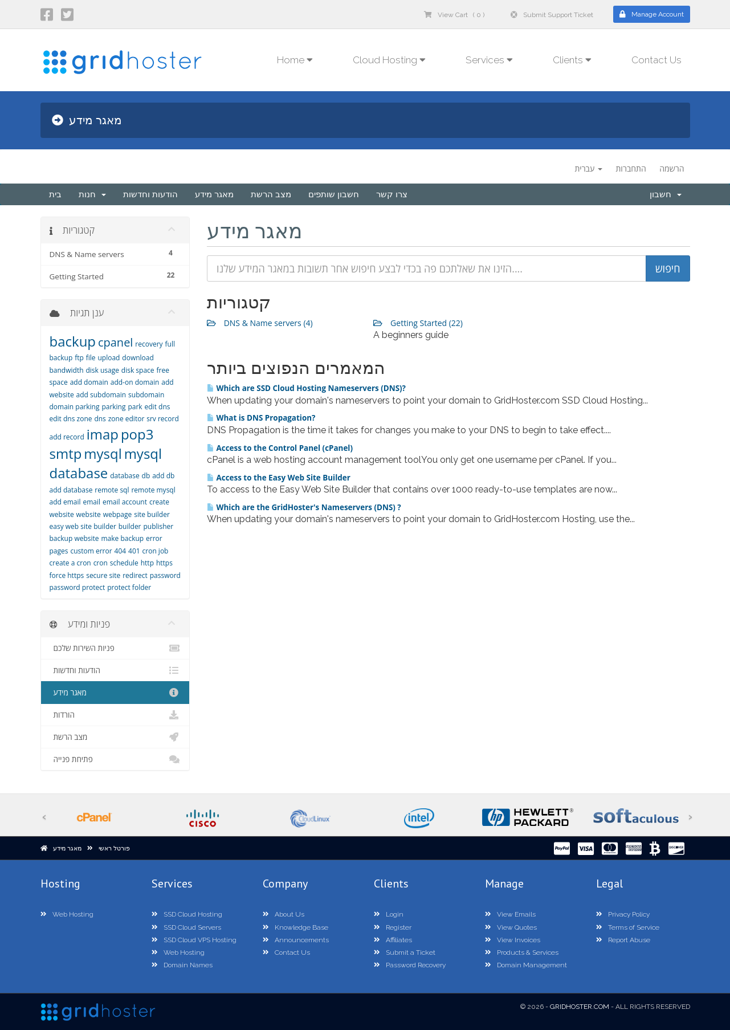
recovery (148, 344)
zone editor (126, 419)
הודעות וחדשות (150, 194)
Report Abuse (623, 940)
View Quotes (511, 927)
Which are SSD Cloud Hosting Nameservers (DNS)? (306, 388)
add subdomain (101, 395)
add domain (89, 382)
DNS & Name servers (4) (260, 322)
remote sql (112, 490)
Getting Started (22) (418, 322)
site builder (152, 514)
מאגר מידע (214, 194)
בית (55, 194)
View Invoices (512, 940)
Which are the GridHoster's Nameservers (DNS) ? (304, 507)
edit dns (157, 407)
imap (103, 434)
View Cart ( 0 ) (454, 15)
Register (392, 927)
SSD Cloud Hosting (187, 914)
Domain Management (526, 965)
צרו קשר (391, 194)
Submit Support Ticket (552, 15)
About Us (283, 914)
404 (121, 551)
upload (108, 358)
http (147, 563)
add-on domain (135, 382)
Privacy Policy (623, 914)
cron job (155, 551)
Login (388, 914)
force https (67, 575)
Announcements (296, 940)
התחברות (630, 168)
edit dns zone (71, 419)
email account (125, 502)
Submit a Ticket (404, 952)
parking (113, 407)
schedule (124, 563)
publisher (158, 526)
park (135, 407)
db (146, 476)
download (137, 358)
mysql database (106, 463)
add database (71, 490)
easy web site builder (83, 526)
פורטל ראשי (114, 848)
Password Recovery (410, 965)
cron (100, 563)
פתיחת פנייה (115, 759)
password (165, 575)
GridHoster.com (579, 1007)
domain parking (75, 407)
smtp (66, 453)
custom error (91, 551)
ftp (79, 358)
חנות (92, 194)
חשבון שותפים (333, 194)
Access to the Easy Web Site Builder (278, 478)
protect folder (129, 587)
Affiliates (393, 940)
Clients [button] (572, 60)
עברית (588, 168)
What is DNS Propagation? (261, 418)
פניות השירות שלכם (115, 648)
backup (73, 341)
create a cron (70, 563)
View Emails (510, 914)
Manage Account (651, 14)
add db (163, 476)
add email (65, 502)
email (91, 502)
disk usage (102, 370)
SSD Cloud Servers (186, 927)
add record (67, 437)
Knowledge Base (295, 927)
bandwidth (67, 370)
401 (134, 551)
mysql (102, 453)
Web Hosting (66, 914)
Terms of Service (627, 927)
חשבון (666, 194)
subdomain (146, 395)
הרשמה (671, 168)
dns (99, 419)
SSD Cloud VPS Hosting (194, 940)
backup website (74, 538)
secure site (103, 575)
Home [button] (295, 60)
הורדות (115, 715)
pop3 (137, 434)
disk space (137, 370)
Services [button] (489, 60)
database (124, 476)
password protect (77, 587)
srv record (162, 419)
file (91, 358)
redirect (135, 575)
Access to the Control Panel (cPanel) (280, 448)
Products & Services (521, 952)
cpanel (115, 342)
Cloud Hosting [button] (389, 60)
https (164, 563)
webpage (117, 514)
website (88, 514)
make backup (122, 538)
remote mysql (153, 490)
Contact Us (656, 60)
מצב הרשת (271, 194)
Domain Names (182, 965)
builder (130, 526)
